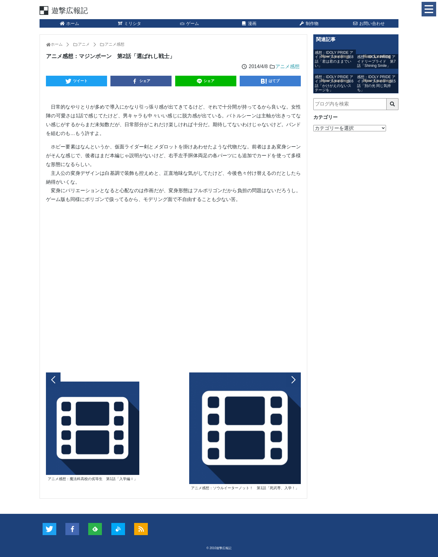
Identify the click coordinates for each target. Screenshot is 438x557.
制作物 (308, 23)
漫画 (249, 23)
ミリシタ (129, 23)
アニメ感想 (287, 66)
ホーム (69, 23)
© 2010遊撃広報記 (219, 548)
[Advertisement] (173, 286)
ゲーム (189, 23)
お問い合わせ (369, 23)
